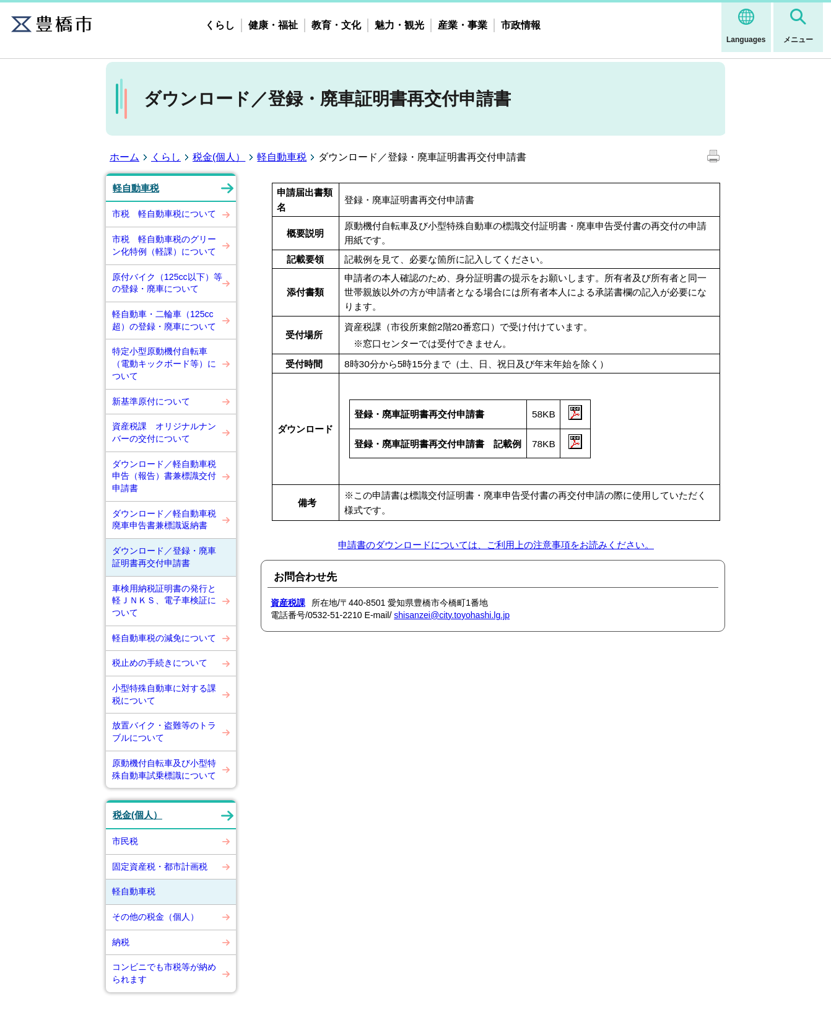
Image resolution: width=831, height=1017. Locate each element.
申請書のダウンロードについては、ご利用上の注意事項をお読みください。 (496, 544)
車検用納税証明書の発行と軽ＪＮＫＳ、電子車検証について (164, 600)
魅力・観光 (399, 25)
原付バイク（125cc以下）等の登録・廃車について (167, 283)
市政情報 (521, 25)
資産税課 (288, 603)
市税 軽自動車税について (164, 214)
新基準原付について (151, 401)
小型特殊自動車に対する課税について (164, 694)
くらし (220, 25)
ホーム (124, 157)
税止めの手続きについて (159, 663)
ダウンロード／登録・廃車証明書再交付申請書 (164, 557)
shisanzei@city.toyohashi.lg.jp (452, 615)
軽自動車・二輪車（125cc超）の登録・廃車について (164, 320)
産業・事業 (462, 25)
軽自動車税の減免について (164, 638)
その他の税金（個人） (155, 917)
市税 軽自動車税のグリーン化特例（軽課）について (164, 245)
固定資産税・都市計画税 (159, 866)
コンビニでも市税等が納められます (164, 973)
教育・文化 (336, 25)
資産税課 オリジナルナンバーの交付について (164, 432)
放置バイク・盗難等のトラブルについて (164, 731)
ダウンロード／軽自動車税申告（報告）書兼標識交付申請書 (164, 476)
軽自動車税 (282, 157)
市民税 (125, 841)
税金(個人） (219, 157)
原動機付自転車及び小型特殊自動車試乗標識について (164, 769)
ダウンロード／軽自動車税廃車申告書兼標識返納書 (164, 519)
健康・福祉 (273, 25)
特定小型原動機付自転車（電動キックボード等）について (164, 363)
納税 (120, 942)
